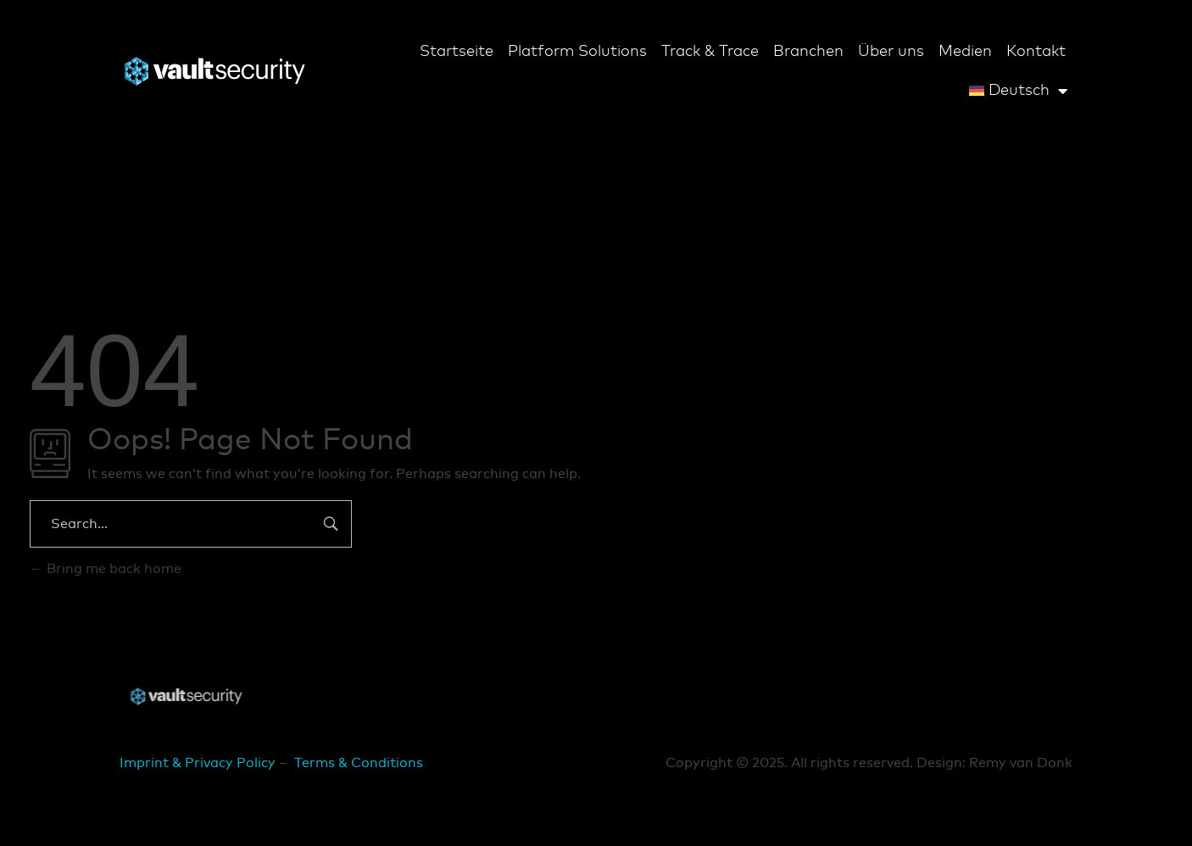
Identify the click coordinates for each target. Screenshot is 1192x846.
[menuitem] (1018, 90)
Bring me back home (105, 569)
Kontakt (1036, 51)
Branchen (808, 51)
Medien (965, 51)
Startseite (456, 51)
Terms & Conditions (358, 763)
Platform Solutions (577, 51)
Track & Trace (710, 51)
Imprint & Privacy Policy (198, 763)
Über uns (891, 51)
